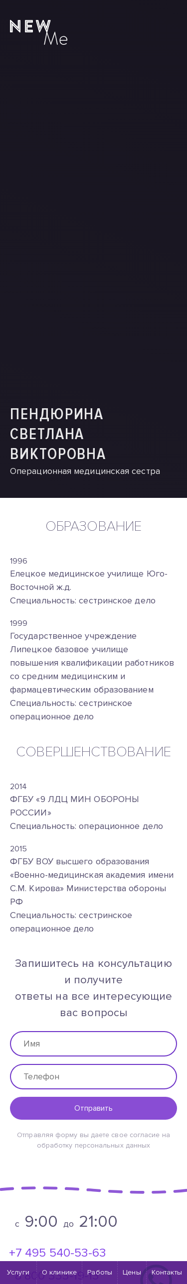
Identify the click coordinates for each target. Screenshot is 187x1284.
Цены (132, 1272)
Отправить (93, 1108)
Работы (99, 1272)
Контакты (167, 1272)
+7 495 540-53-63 (57, 1253)
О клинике (59, 1272)
